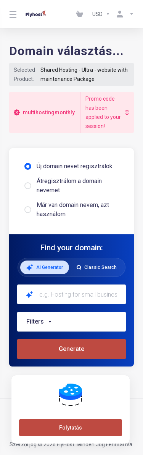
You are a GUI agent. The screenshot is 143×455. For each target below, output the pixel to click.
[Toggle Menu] (12, 14)
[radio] (27, 166)
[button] (71, 322)
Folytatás (70, 428)
